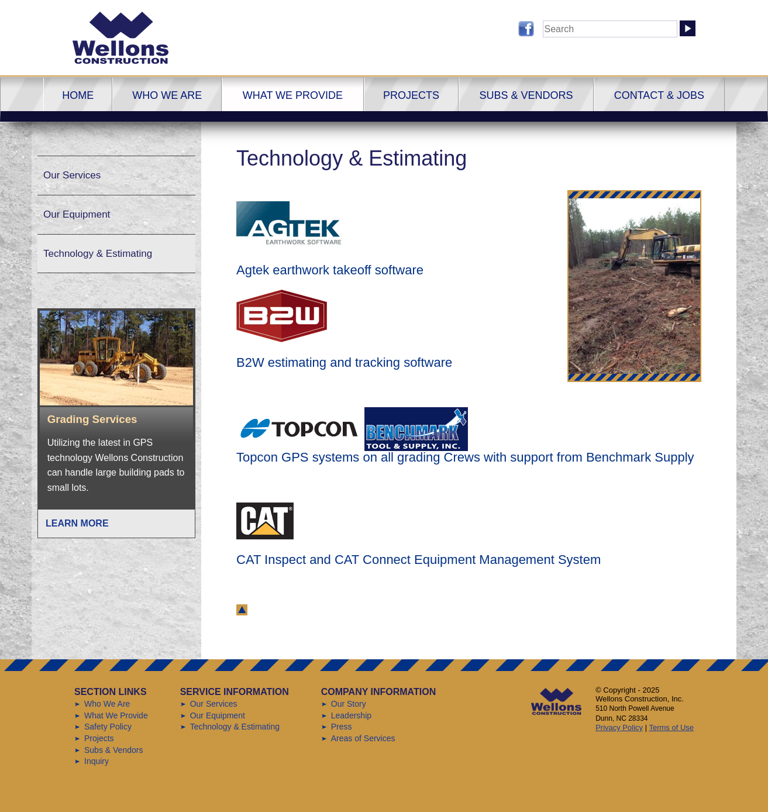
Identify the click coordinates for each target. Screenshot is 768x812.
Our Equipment (76, 214)
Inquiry (96, 761)
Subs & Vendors (526, 95)
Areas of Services (363, 738)
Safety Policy (108, 726)
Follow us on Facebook (526, 28)
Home (78, 95)
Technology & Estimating (97, 253)
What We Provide (293, 95)
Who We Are (167, 95)
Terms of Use (671, 727)
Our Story (348, 703)
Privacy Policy (619, 727)
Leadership (351, 715)
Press (341, 726)
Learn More (77, 523)
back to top (241, 609)
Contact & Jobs (659, 95)
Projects (411, 95)
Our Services (72, 175)
